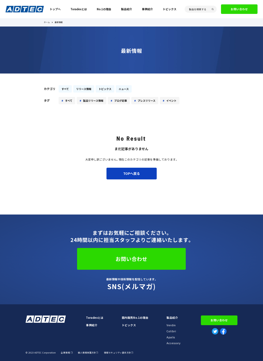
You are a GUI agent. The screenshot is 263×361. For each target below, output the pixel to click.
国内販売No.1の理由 (135, 318)
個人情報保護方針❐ (87, 352)
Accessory (173, 343)
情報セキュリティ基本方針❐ (118, 352)
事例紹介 (147, 9)
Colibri (171, 331)
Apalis (171, 337)
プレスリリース (146, 100)
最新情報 (59, 22)
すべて (65, 89)
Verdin (171, 325)
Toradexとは (78, 9)
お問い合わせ (239, 9)
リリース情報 (83, 89)
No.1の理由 (104, 9)
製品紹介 (126, 9)
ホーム (47, 22)
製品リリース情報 (93, 100)
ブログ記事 (120, 100)
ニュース (124, 89)
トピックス (169, 9)
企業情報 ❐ (67, 352)
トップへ (55, 9)
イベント (171, 100)
